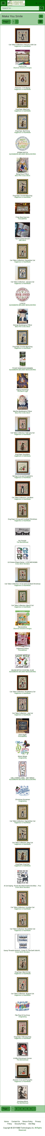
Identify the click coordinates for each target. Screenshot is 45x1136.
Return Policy (28, 1121)
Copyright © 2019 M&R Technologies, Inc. (18, 1128)
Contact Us (16, 1121)
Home (6, 1121)
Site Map (31, 1124)
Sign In (40, 3)
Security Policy (20, 1124)
